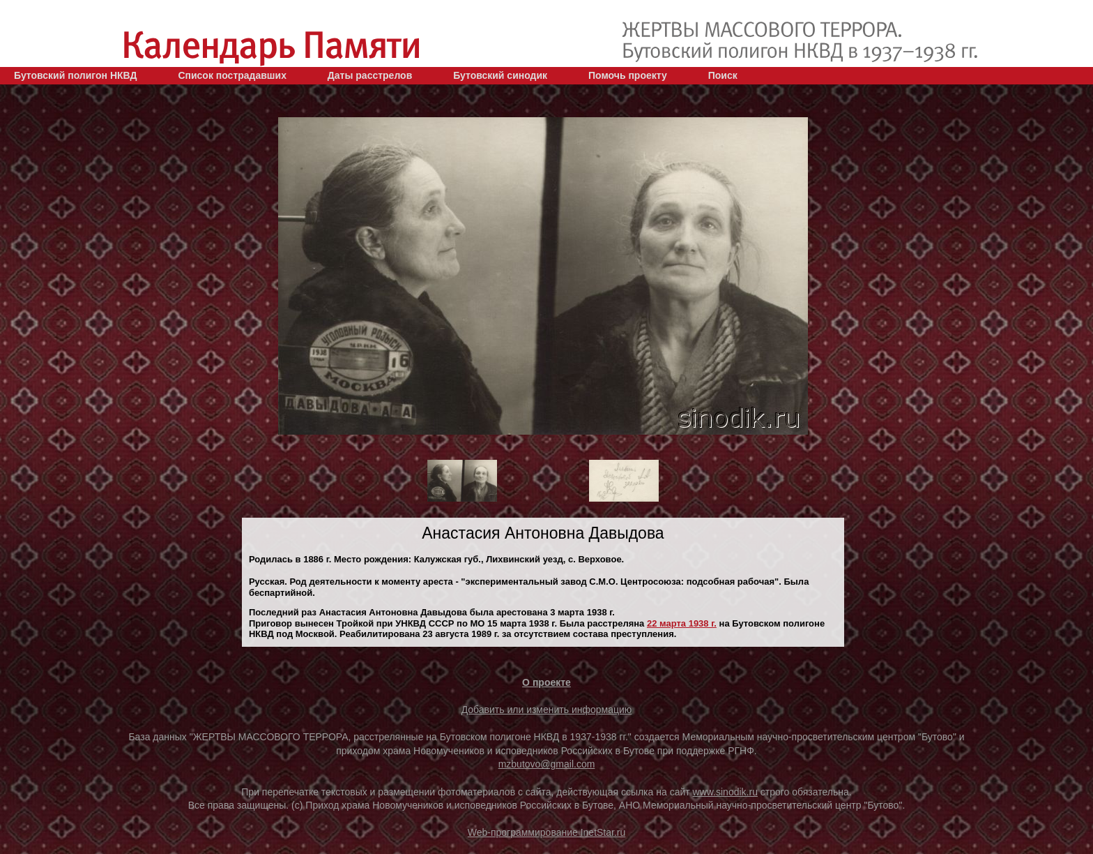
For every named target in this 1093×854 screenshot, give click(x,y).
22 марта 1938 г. (682, 623)
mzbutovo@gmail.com (546, 764)
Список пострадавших (232, 75)
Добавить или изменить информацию (546, 709)
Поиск (722, 75)
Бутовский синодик (500, 75)
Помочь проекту (627, 75)
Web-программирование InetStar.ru (547, 832)
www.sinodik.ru (725, 791)
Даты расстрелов (370, 75)
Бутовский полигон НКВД (75, 75)
